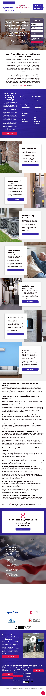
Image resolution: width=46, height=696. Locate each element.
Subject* (33, 33)
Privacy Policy (5, 688)
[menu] (43, 7)
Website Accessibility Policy (38, 688)
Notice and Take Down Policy (29, 688)
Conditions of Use (21, 688)
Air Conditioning (16, 680)
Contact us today (23, 85)
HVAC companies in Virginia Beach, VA (14, 503)
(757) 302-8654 (16, 41)
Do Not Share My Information (13, 688)
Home (14, 679)
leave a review (9, 573)
